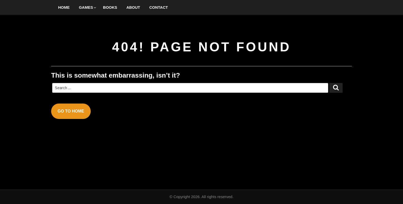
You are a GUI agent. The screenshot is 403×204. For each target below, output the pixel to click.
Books (110, 7)
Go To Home (71, 111)
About (133, 7)
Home (64, 7)
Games (88, 7)
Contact (158, 7)
